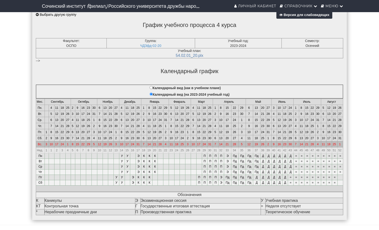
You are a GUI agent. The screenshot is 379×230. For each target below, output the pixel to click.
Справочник (298, 6)
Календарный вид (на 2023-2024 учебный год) (191, 94)
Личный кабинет (255, 6)
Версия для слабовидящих (304, 15)
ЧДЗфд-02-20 (150, 46)
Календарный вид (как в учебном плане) (187, 88)
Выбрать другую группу (56, 15)
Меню (332, 6)
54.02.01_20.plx (189, 55)
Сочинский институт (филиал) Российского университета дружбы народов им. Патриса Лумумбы (123, 6)
